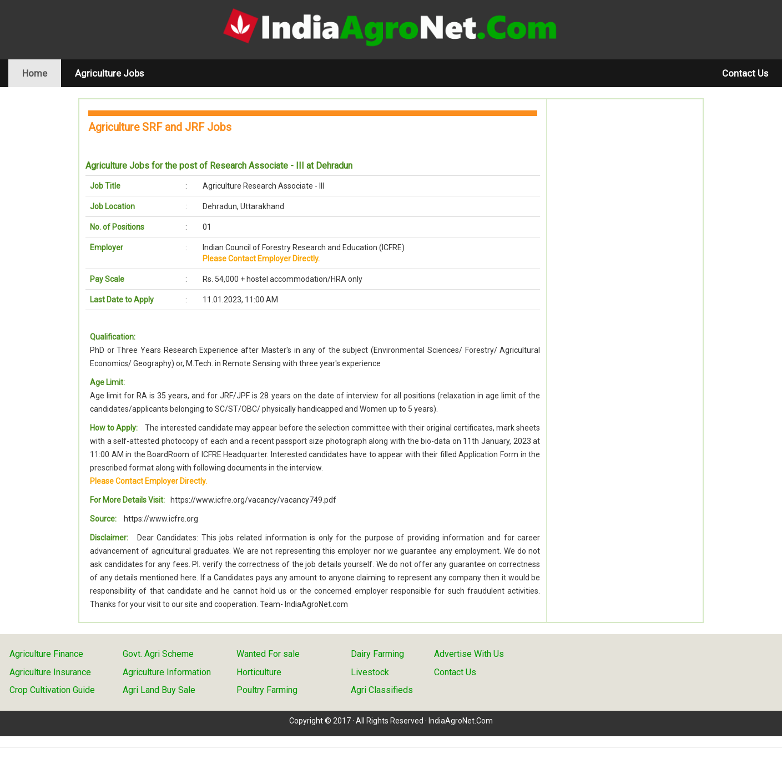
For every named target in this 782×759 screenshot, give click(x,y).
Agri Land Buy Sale (159, 690)
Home (41, 73)
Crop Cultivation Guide (52, 690)
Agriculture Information (167, 672)
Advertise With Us (469, 654)
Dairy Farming (377, 654)
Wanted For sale (268, 654)
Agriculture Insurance (50, 672)
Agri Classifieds (382, 690)
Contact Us (745, 73)
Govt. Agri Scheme (158, 654)
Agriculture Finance (46, 654)
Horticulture (258, 672)
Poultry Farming (266, 690)
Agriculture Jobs (109, 73)
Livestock (370, 672)
